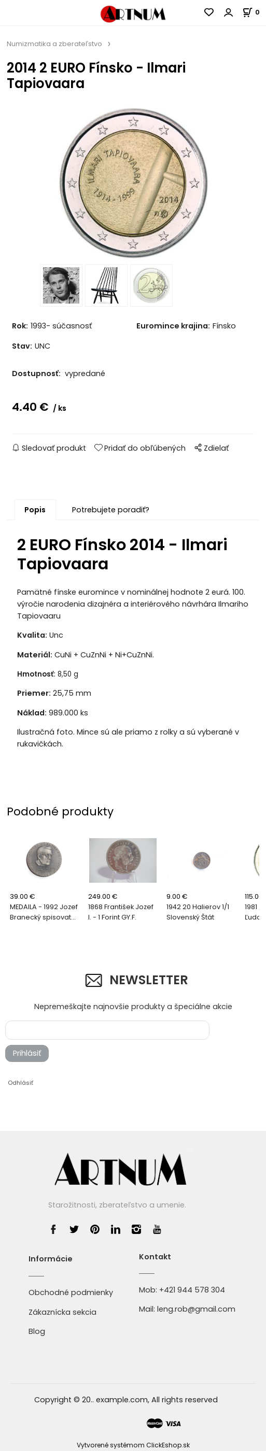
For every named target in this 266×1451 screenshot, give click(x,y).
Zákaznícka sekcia (62, 1312)
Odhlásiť (20, 1083)
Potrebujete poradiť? (110, 510)
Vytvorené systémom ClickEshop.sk (133, 1445)
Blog (37, 1331)
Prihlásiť (27, 1053)
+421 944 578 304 (192, 1290)
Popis (35, 510)
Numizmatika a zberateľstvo (54, 44)
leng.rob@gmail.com (196, 1309)
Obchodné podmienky (71, 1292)
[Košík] (254, 12)
